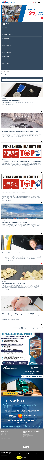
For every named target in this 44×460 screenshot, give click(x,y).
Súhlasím (19, 457)
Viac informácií (4, 455)
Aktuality (5, 71)
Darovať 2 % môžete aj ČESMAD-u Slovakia (14, 283)
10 (33, 328)
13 (37, 328)
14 (39, 328)
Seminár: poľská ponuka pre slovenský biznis (14, 222)
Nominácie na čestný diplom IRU (11, 100)
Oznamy (8, 71)
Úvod (2, 71)
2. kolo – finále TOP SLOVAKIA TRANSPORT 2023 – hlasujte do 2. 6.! (21, 161)
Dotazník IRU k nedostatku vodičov (12, 253)
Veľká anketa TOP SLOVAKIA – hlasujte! (13, 192)
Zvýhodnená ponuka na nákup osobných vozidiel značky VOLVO (20, 131)
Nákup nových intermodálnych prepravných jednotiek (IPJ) (18, 314)
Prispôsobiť (24, 457)
